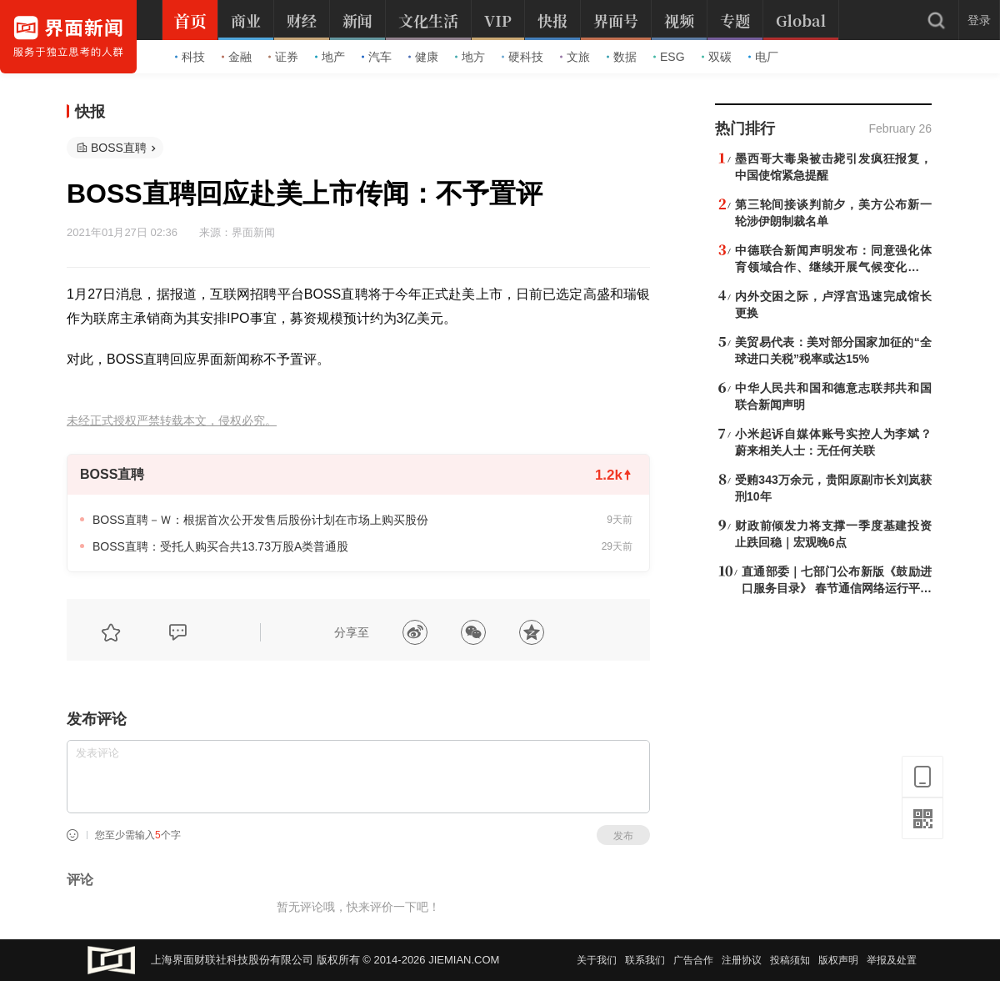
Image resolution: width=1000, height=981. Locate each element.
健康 (423, 56)
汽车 (377, 56)
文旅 (575, 56)
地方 (470, 56)
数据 (622, 56)
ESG (669, 56)
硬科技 (522, 56)
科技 (190, 56)
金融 (237, 56)
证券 (283, 56)
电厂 (763, 56)
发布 (623, 836)
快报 (90, 111)
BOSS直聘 (119, 147)
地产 (330, 56)
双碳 (717, 56)
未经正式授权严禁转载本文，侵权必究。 (172, 421)
